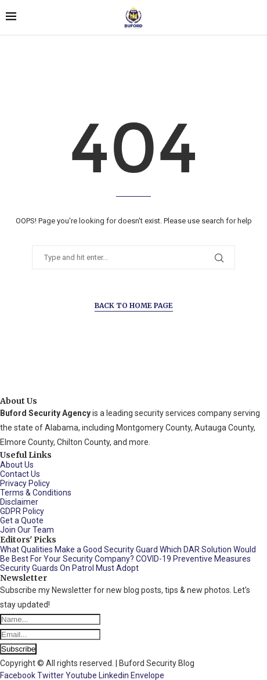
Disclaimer (19, 502)
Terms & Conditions (35, 492)
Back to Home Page (134, 305)
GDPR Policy (22, 511)
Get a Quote (22, 520)
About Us (17, 464)
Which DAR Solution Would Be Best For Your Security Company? (128, 554)
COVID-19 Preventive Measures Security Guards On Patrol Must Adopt (125, 563)
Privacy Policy (25, 483)
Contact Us (20, 474)
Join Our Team (27, 529)
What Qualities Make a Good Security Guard (79, 549)
